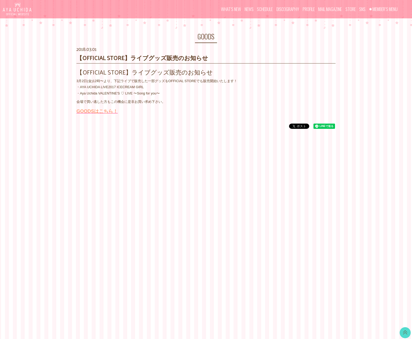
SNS (362, 9)
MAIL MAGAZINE (330, 9)
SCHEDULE (265, 9)
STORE (351, 9)
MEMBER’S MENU (385, 9)
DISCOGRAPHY (287, 9)
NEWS (249, 9)
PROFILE (309, 9)
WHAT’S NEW (231, 9)
